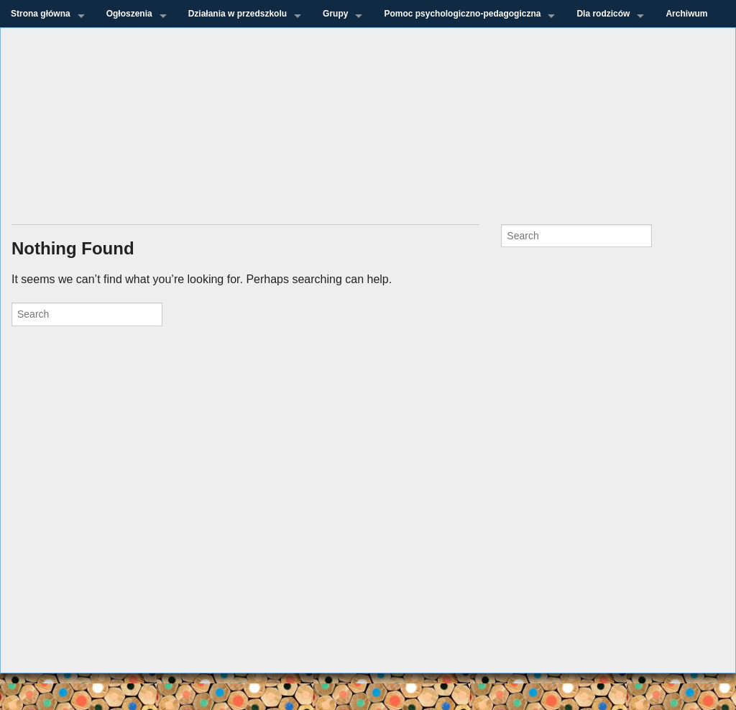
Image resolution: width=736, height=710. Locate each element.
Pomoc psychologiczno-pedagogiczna (462, 14)
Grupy (335, 14)
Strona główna (40, 14)
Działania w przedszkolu (237, 14)
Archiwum (686, 14)
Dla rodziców (603, 14)
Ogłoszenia (129, 14)
